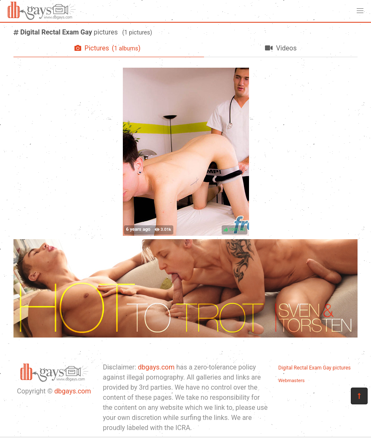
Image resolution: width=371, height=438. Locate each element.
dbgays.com (72, 391)
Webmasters (291, 380)
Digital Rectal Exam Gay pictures (314, 368)
